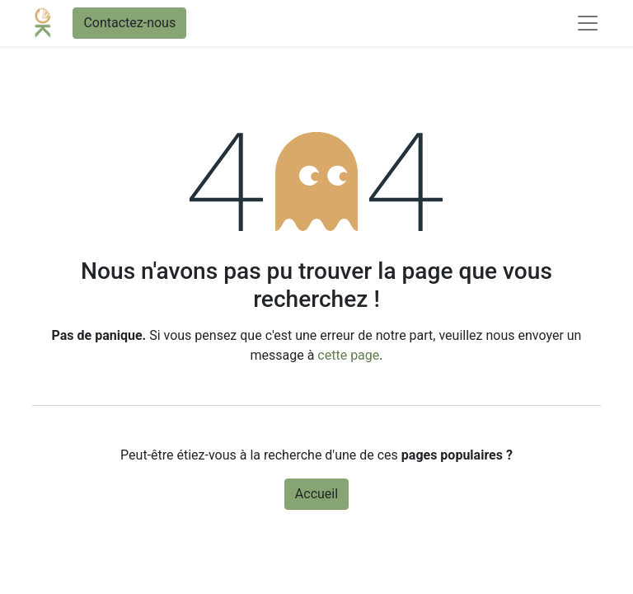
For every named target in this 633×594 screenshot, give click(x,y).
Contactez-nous (129, 23)
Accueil (316, 494)
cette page (348, 355)
